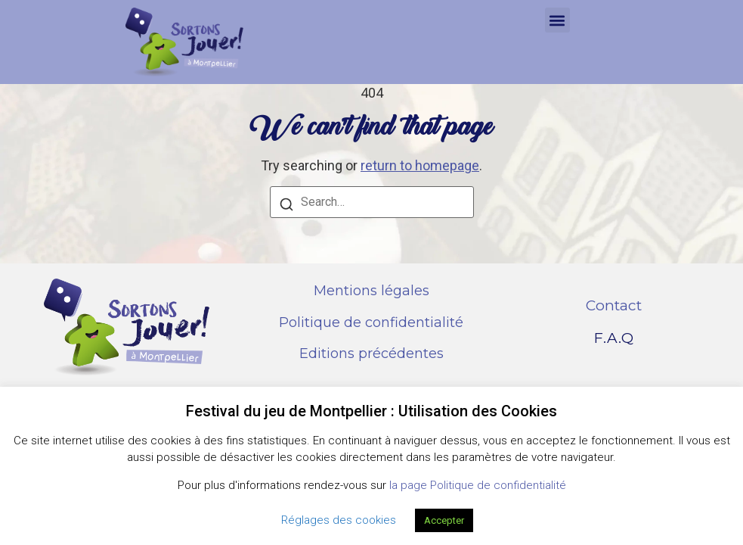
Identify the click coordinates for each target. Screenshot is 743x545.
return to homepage (420, 165)
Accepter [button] (444, 520)
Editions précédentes (371, 353)
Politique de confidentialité (371, 322)
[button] (557, 20)
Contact (614, 305)
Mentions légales (371, 290)
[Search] (286, 206)
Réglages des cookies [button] (338, 520)
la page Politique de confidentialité (477, 485)
